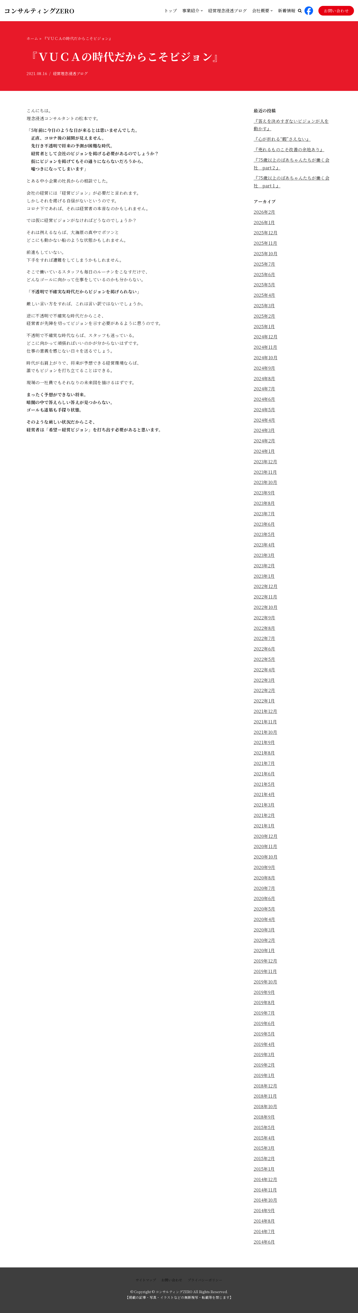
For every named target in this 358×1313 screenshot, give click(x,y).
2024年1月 (264, 451)
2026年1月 (264, 222)
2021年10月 (265, 732)
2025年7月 (264, 264)
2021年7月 (264, 763)
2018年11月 (265, 1096)
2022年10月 (265, 607)
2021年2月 (264, 815)
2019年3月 (264, 1054)
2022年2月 (264, 690)
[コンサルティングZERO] (39, 10)
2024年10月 (265, 357)
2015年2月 (264, 1158)
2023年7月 (264, 514)
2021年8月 (264, 753)
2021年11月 (265, 722)
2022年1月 (264, 701)
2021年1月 (264, 826)
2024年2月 (264, 441)
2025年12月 (265, 233)
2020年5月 (264, 909)
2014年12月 (265, 1179)
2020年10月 (265, 857)
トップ (170, 11)
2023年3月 (264, 555)
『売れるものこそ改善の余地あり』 (289, 149)
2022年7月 (264, 638)
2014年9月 (264, 1210)
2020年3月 (264, 930)
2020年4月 (264, 919)
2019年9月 (264, 992)
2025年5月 (264, 285)
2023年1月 (264, 576)
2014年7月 (264, 1231)
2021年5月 (264, 784)
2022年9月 (264, 618)
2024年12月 (265, 337)
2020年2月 (264, 940)
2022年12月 (265, 586)
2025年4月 (264, 295)
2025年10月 (265, 253)
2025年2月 (264, 316)
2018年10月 (265, 1106)
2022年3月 (264, 680)
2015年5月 (264, 1127)
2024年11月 (265, 347)
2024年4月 (264, 420)
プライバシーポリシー (205, 1279)
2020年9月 (264, 867)
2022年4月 (264, 670)
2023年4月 (264, 545)
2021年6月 (264, 774)
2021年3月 (264, 805)
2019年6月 (264, 1023)
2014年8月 (264, 1221)
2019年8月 (264, 1002)
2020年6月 (264, 898)
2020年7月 (264, 888)
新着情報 (286, 11)
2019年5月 (264, 1034)
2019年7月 (264, 1013)
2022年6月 (264, 649)
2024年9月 (264, 368)
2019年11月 (265, 971)
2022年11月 (265, 597)
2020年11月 (265, 846)
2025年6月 (264, 274)
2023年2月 (264, 566)
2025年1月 (264, 326)
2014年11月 (265, 1190)
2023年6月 (264, 524)
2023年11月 (265, 472)
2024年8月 (264, 378)
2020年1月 (264, 950)
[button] (300, 11)
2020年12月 (265, 836)
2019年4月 (264, 1044)
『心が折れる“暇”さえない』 (282, 139)
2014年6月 (264, 1242)
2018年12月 (265, 1086)
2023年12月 (265, 461)
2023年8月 (264, 503)
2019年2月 (264, 1065)
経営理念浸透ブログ (227, 11)
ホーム (32, 38)
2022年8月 (264, 628)
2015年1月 (264, 1169)
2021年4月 (264, 794)
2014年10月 (265, 1200)
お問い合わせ (336, 10)
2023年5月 (264, 534)
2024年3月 (264, 430)
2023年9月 (264, 493)
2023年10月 (265, 482)
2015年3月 (264, 1148)
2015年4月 (264, 1138)
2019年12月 (265, 961)
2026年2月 (264, 212)
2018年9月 (264, 1117)
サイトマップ (146, 1279)
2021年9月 (264, 742)
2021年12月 (265, 711)
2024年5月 (264, 409)
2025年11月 (265, 243)
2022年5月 (264, 659)
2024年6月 (264, 399)
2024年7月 (264, 389)
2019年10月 (265, 982)
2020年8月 (264, 878)
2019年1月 (264, 1075)
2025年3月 (264, 305)
